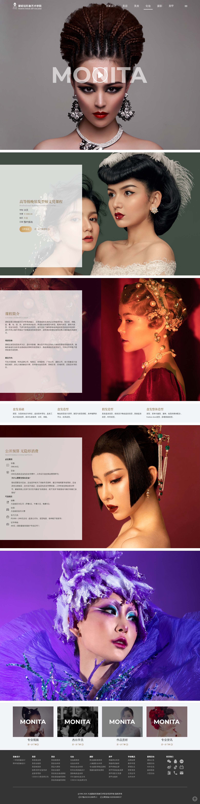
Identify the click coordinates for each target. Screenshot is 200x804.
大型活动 (150, 773)
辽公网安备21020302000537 (111, 797)
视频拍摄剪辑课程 (97, 770)
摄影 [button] (159, 5)
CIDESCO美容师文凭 (40, 777)
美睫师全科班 (114, 760)
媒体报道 (150, 770)
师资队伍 (131, 767)
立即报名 (25, 229)
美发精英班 (55, 760)
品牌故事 (131, 760)
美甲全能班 (113, 777)
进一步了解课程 (42, 229)
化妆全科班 (74, 763)
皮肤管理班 (36, 773)
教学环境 (131, 763)
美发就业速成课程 (58, 773)
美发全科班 (55, 763)
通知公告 (150, 760)
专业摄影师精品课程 (98, 767)
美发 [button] (136, 5)
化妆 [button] (148, 5)
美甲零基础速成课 (116, 770)
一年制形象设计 (19, 760)
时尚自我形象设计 (77, 770)
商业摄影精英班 (96, 760)
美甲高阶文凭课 (115, 773)
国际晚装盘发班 (76, 773)
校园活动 (150, 763)
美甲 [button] (171, 5)
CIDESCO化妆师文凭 (78, 780)
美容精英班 (36, 767)
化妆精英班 (74, 760)
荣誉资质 (131, 770)
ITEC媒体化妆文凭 (77, 777)
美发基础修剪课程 (58, 777)
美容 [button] (125, 5)
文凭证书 (131, 773)
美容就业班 (36, 760)
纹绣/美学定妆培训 (39, 770)
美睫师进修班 (114, 763)
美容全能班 (36, 763)
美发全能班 (55, 770)
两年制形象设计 (19, 763)
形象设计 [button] (111, 5)
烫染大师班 (55, 767)
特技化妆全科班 (76, 767)
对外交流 (150, 767)
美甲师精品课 (114, 767)
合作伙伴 (131, 777)
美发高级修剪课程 (58, 780)
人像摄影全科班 (96, 763)
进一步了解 (33, 744)
